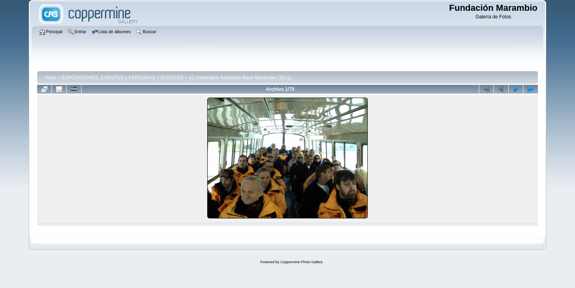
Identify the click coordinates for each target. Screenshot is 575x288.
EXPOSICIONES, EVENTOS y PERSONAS (108, 77)
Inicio (50, 77)
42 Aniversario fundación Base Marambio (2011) (240, 77)
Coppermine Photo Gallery (301, 262)
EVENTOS (172, 77)
